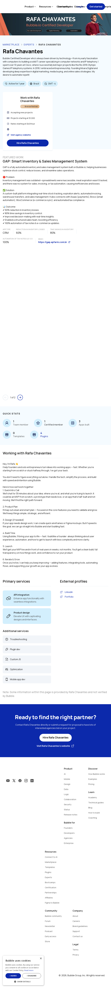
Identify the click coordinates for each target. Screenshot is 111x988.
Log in (80, 6)
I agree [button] (13, 976)
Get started (96, 6)
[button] (23, 981)
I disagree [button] (32, 976)
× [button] (41, 959)
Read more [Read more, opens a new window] (28, 970)
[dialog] (23, 970)
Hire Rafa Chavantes (28, 143)
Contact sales (65, 6)
